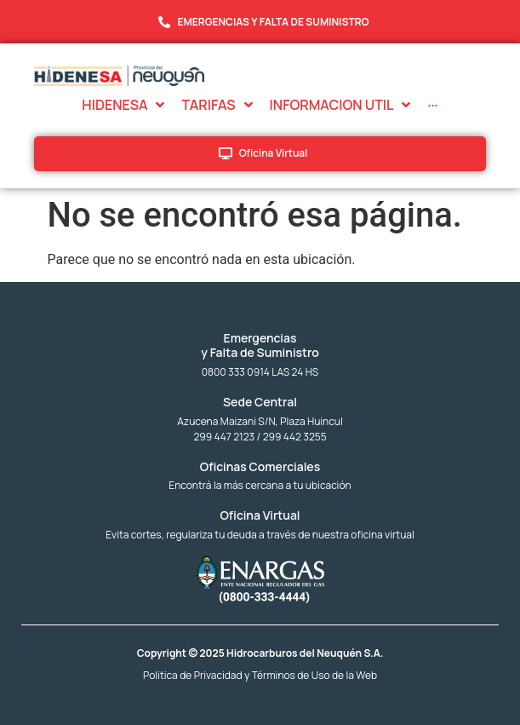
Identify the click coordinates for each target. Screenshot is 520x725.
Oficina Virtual (260, 515)
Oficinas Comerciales (260, 466)
